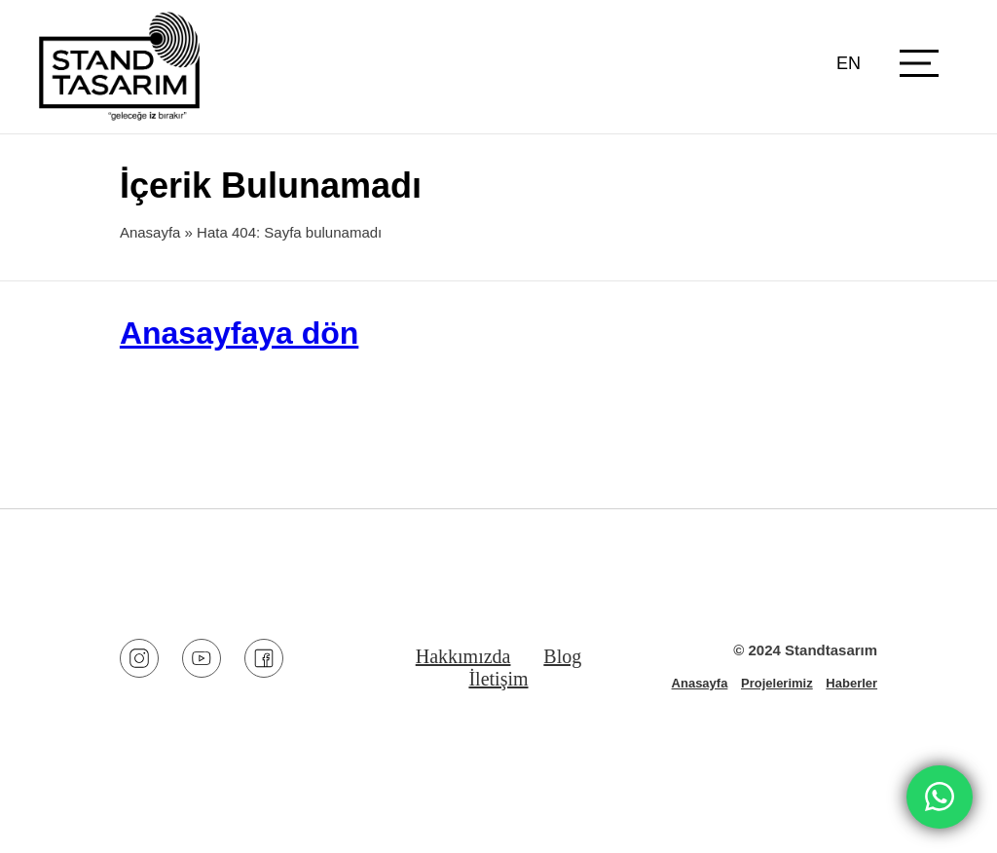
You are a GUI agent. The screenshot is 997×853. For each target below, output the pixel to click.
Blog (562, 656)
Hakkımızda (463, 656)
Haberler (851, 683)
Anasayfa (150, 232)
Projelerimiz (777, 683)
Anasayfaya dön (239, 333)
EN (848, 63)
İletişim (498, 678)
